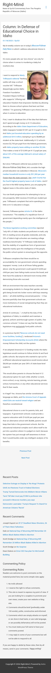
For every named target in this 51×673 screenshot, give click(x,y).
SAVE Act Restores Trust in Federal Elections (21, 488)
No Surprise (21, 547)
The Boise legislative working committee (19, 228)
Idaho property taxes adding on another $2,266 (26, 147)
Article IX (28, 211)
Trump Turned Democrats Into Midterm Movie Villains (25, 492)
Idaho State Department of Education (32, 126)
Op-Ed (16, 41)
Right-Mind (13, 4)
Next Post (25, 458)
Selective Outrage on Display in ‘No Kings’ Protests (23, 483)
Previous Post (25, 451)
